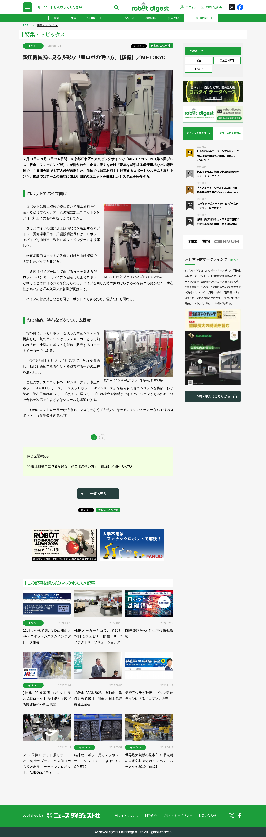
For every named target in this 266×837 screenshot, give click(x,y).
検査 (198, 60)
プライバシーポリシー (177, 815)
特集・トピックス (47, 25)
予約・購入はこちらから (213, 396)
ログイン (191, 7)
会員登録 (173, 18)
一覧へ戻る (98, 493)
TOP (25, 25)
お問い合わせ (214, 7)
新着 (56, 18)
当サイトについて (126, 815)
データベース (126, 18)
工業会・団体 (227, 60)
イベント (198, 69)
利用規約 (150, 815)
